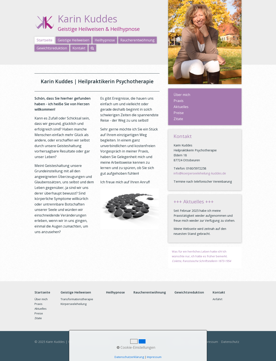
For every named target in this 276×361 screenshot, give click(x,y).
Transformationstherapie (77, 299)
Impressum (210, 342)
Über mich (182, 94)
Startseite (44, 40)
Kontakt (78, 48)
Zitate (178, 118)
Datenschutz (230, 342)
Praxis (178, 100)
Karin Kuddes (87, 18)
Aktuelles (181, 106)
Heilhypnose (105, 40)
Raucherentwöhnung (137, 40)
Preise (179, 112)
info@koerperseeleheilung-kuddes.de (200, 173)
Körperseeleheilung (73, 304)
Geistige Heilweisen (73, 40)
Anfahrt (217, 299)
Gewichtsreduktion (52, 48)
